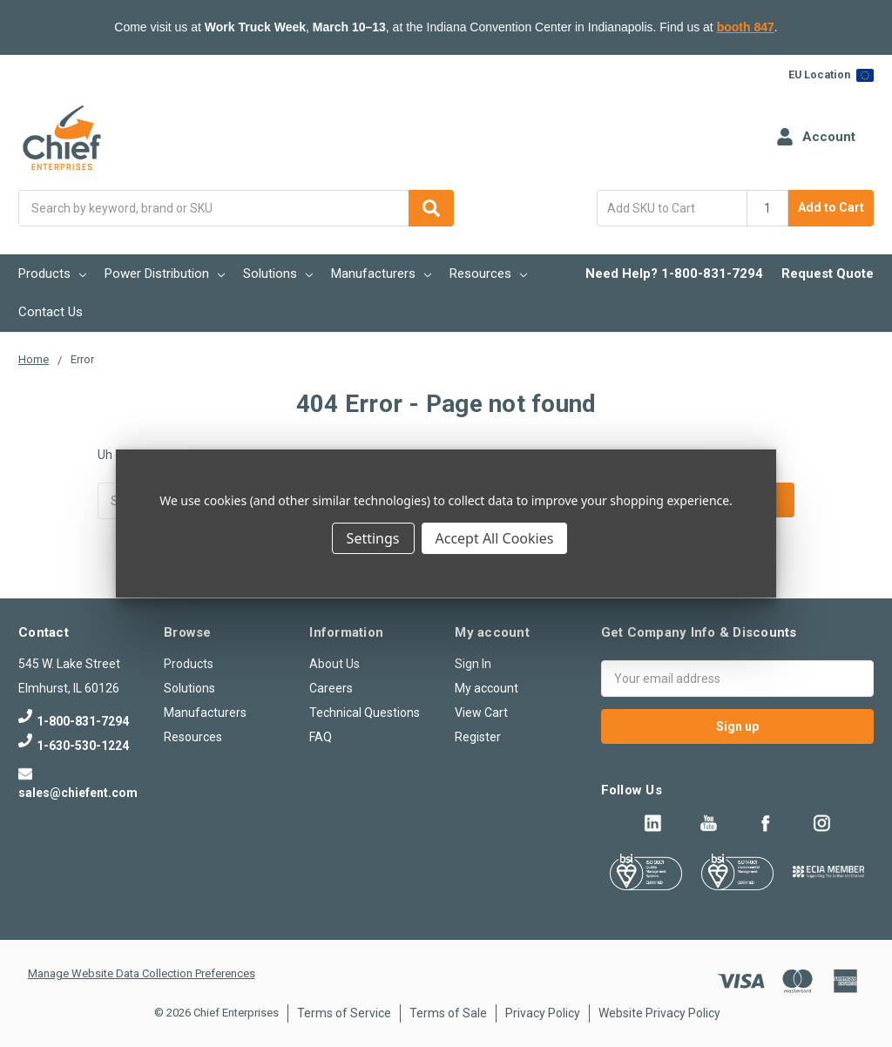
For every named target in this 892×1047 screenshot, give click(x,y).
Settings (373, 538)
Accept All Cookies (495, 538)
